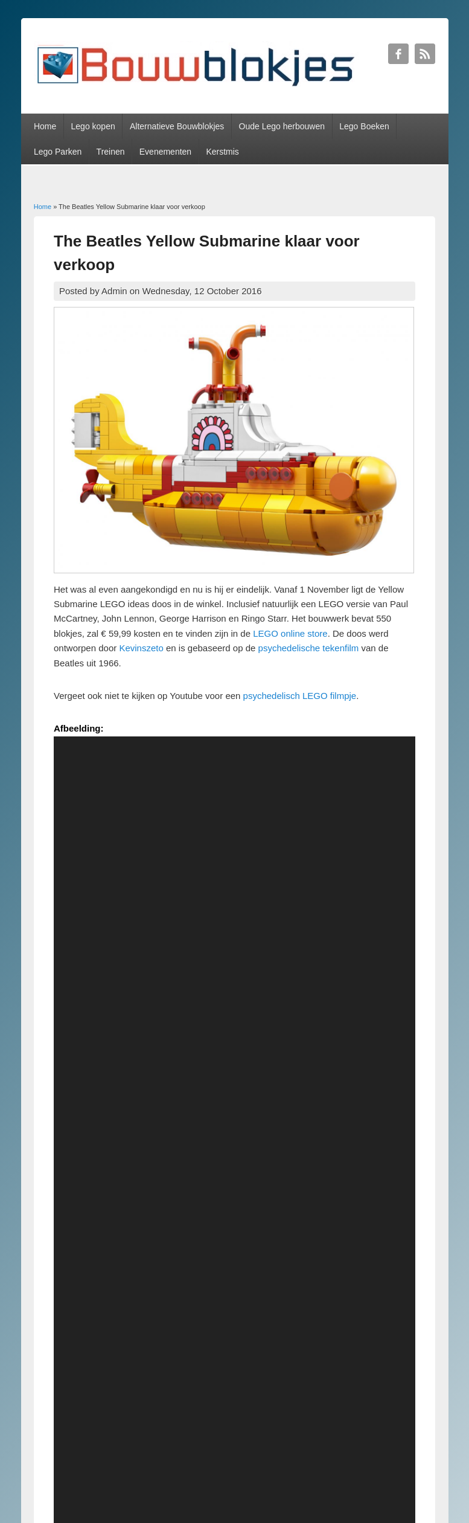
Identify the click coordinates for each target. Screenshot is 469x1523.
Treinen (111, 151)
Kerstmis (222, 151)
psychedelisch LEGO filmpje (300, 696)
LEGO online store (289, 633)
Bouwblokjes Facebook (398, 53)
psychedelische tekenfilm (310, 648)
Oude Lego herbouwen (282, 126)
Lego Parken (57, 151)
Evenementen (165, 151)
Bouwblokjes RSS (425, 53)
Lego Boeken (364, 126)
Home (45, 126)
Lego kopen (93, 126)
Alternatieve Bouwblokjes (177, 126)
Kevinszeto (141, 648)
